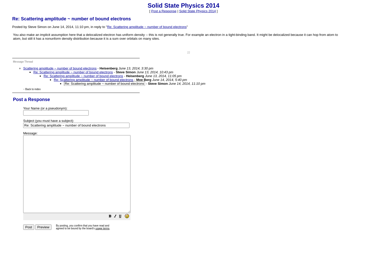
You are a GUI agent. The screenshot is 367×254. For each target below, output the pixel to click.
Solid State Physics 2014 (197, 11)
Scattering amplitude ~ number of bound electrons (60, 68)
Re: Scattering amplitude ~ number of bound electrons (147, 27)
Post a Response (163, 11)
